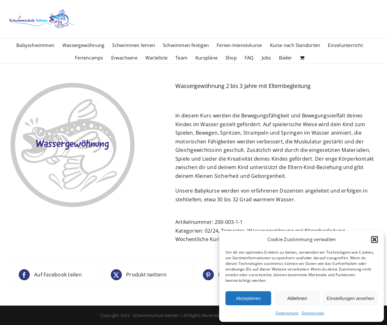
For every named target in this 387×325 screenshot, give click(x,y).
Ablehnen (297, 298)
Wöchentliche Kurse (199, 239)
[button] (374, 239)
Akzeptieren (248, 298)
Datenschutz (287, 313)
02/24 (211, 230)
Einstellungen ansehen (350, 298)
